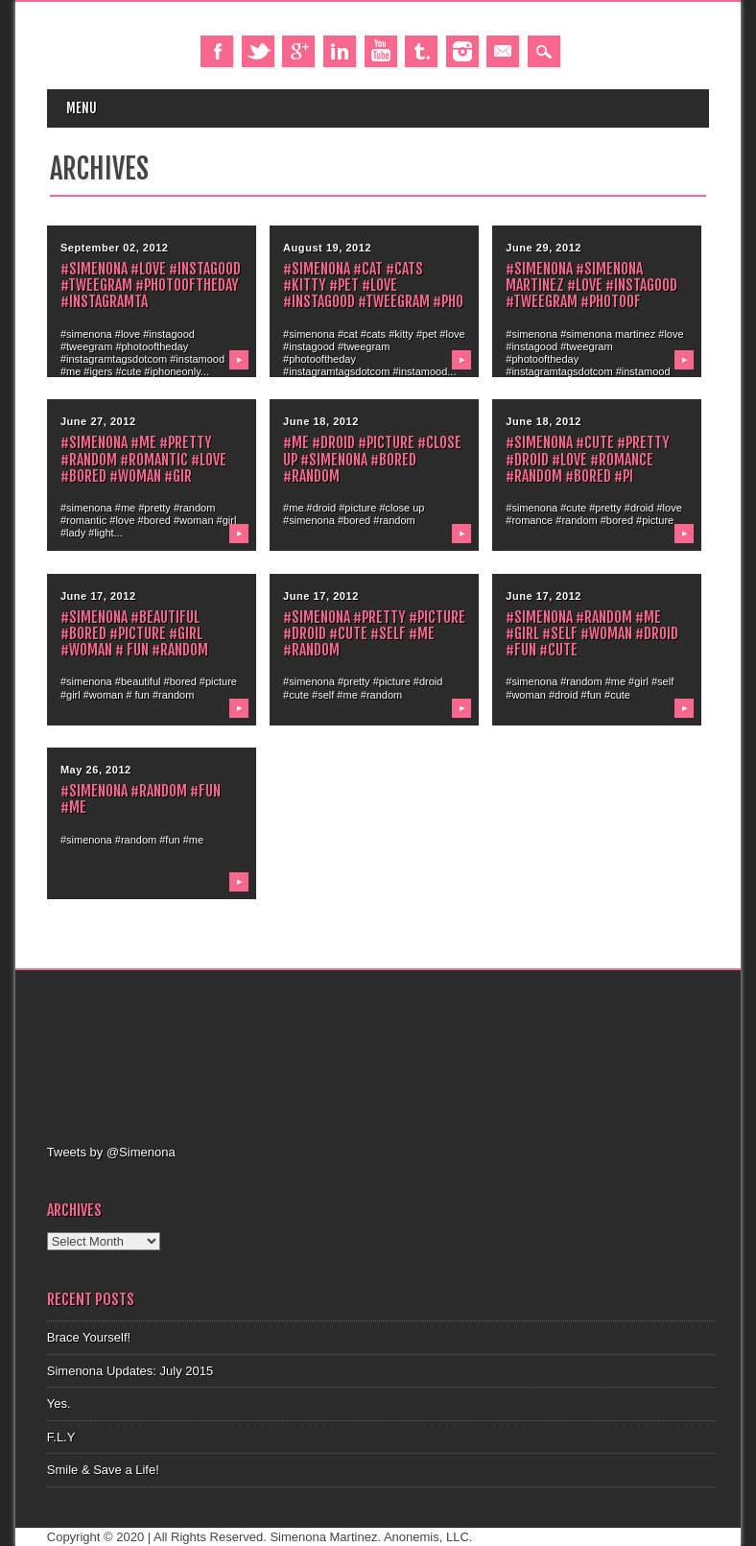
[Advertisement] (396, 1054)
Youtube (381, 51)
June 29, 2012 (543, 247)
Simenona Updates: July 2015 (130, 1371)
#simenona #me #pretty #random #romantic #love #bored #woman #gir (143, 459)
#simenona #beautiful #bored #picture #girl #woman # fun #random (134, 633)
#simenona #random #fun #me (140, 799)
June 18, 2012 (321, 421)
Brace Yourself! (88, 1337)
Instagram (462, 51)
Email (502, 51)
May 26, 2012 (95, 769)
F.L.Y (61, 1437)
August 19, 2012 (327, 247)
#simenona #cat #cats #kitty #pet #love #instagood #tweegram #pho (373, 285)
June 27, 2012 (98, 421)
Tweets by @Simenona (111, 1152)
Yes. (59, 1403)
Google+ (298, 51)
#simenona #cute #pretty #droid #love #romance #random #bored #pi (588, 459)
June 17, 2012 (98, 596)
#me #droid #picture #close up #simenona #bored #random (372, 459)
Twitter (258, 51)
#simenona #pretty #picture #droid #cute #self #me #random (374, 633)
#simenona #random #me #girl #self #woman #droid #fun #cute (592, 633)
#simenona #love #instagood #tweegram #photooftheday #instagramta (150, 285)
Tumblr (421, 51)
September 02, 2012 (114, 247)
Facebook (217, 51)
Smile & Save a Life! (103, 1470)
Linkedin (339, 51)
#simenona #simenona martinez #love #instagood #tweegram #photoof (591, 285)
